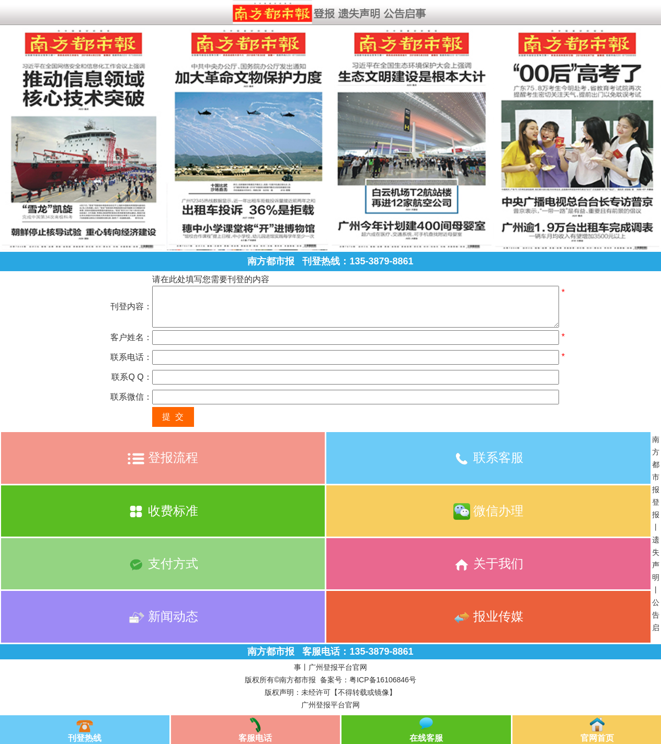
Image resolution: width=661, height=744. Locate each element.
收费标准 (163, 511)
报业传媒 (488, 616)
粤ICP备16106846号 (382, 680)
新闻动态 (163, 616)
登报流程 (163, 457)
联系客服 (488, 457)
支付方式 (163, 563)
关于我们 (488, 563)
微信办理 (488, 511)
